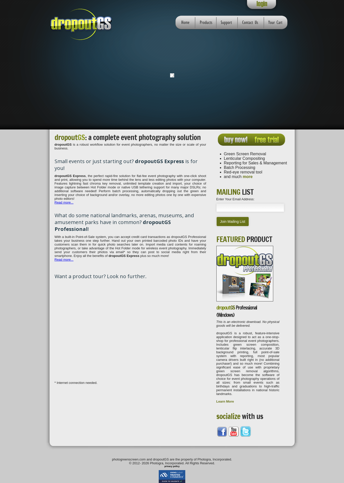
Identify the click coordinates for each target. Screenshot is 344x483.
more (248, 176)
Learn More (225, 401)
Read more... (64, 202)
